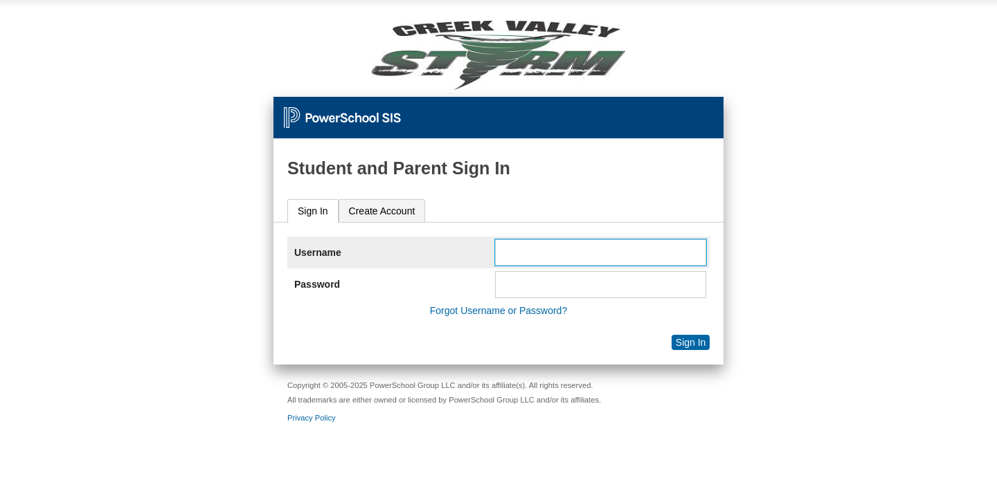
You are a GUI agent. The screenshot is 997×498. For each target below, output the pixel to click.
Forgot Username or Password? (498, 310)
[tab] (313, 211)
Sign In (313, 210)
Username (317, 252)
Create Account (382, 210)
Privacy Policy (311, 418)
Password (317, 284)
